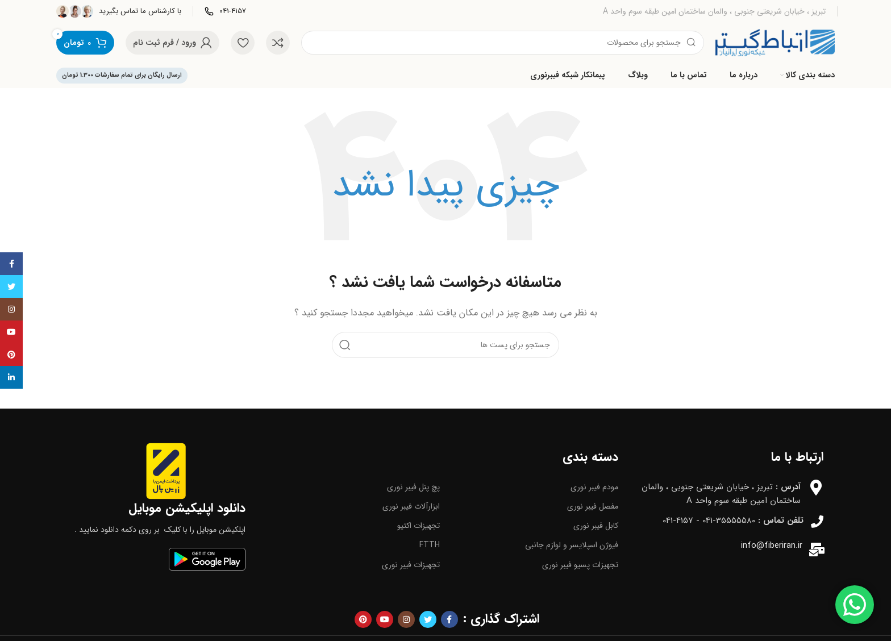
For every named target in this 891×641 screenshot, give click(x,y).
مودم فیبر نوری (594, 487)
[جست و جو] (502, 43)
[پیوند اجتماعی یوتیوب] (384, 619)
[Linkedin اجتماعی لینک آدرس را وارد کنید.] (11, 377)
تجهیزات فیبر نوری (411, 565)
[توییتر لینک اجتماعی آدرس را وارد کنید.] (427, 619)
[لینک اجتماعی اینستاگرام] (406, 619)
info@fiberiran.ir (771, 545)
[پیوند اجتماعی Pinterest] (363, 619)
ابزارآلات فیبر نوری (411, 506)
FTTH (429, 545)
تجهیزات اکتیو (418, 525)
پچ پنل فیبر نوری (413, 487)
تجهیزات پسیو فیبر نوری (580, 565)
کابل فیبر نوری (595, 525)
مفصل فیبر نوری (592, 506)
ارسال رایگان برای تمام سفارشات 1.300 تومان (122, 75)
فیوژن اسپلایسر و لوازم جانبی (571, 545)
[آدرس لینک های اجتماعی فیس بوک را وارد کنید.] (449, 619)
